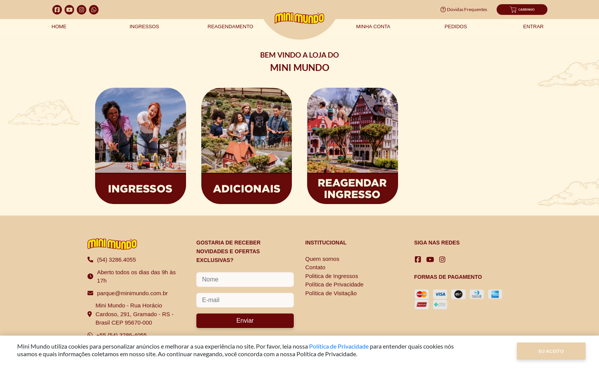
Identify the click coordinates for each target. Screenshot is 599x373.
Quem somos (322, 259)
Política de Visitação (331, 293)
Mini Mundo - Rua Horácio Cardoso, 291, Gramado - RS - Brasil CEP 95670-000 (134, 314)
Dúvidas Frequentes (463, 9)
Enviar (245, 320)
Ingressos (144, 26)
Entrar (533, 26)
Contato (315, 267)
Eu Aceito (551, 351)
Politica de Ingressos (331, 276)
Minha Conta (373, 26)
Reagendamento (230, 26)
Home (59, 26)
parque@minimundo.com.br (132, 293)
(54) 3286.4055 (116, 259)
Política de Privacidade (334, 284)
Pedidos (456, 26)
